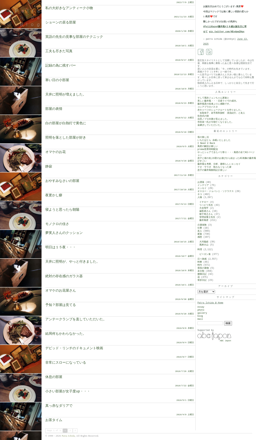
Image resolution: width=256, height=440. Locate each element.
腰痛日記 (202, 274)
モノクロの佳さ (57, 224)
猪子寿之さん (206, 214)
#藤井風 (221, 26)
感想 (199, 237)
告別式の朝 (203, 116)
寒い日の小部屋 (57, 80)
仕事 (199, 228)
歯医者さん (205, 211)
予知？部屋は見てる (60, 305)
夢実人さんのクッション (64, 233)
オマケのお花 (55, 152)
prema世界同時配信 (207, 149)
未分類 (200, 271)
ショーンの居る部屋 (60, 22)
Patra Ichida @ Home (210, 303)
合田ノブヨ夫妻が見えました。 (213, 119)
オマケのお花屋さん (60, 291)
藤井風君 (203, 220)
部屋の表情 (53, 109)
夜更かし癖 (53, 195)
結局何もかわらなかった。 (65, 334)
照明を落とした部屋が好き (65, 138)
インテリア (203, 185)
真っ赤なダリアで (58, 406)
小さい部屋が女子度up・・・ (67, 391)
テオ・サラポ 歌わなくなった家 (214, 167)
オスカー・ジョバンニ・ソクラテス (215, 191)
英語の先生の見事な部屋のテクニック (74, 37)
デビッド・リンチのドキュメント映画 (74, 348)
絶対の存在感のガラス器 (64, 276)
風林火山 (203, 245)
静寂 (48, 166)
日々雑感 (202, 259)
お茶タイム (53, 420)
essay (200, 307)
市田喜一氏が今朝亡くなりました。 (215, 122)
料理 (199, 249)
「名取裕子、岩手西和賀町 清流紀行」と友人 (221, 113)
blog (200, 316)
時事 (199, 262)
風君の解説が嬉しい (207, 146)
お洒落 (200, 182)
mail (200, 319)
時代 (199, 265)
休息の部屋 (53, 377)
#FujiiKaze (210, 26)
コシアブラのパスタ (207, 107)
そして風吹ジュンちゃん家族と (213, 98)
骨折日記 (202, 280)
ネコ (199, 194)
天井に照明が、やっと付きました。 (72, 262)
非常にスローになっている (65, 363)
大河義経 (203, 242)
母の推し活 (203, 137)
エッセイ (202, 188)
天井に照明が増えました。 (65, 94)
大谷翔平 (203, 208)
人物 (199, 197)
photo (200, 310)
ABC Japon (225, 341)
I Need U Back (206, 143)
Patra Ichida (68, 436)
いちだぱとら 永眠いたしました (214, 140)
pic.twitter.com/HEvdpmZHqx (226, 31)
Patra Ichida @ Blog (25, 17)
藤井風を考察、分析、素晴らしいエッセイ (219, 164)
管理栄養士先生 (207, 217)
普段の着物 (203, 268)
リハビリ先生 (206, 205)
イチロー (203, 202)
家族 (199, 234)
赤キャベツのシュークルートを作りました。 (220, 110)
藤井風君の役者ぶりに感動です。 (214, 104)
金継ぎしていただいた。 (209, 125)
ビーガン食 (205, 254)
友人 (199, 231)
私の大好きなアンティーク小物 (69, 8)
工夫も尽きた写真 (58, 51)
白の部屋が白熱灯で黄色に (65, 123)
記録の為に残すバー (60, 66)
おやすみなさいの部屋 (62, 181)
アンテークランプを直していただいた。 (75, 319)
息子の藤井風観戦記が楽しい (212, 170)
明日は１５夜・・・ (60, 247)
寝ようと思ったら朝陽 (62, 210)
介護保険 (202, 225)
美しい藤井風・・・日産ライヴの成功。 (217, 101)
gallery (202, 313)
